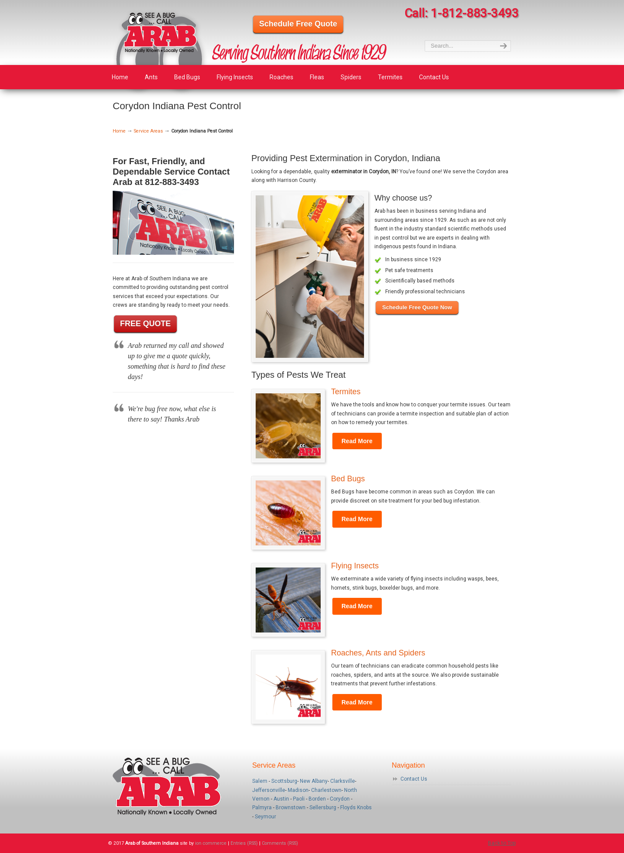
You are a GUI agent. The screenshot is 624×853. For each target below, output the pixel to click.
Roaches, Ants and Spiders (378, 653)
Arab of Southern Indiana (160, 52)
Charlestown (326, 790)
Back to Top (502, 843)
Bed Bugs (348, 478)
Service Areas (148, 131)
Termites (346, 391)
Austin (281, 799)
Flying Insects (355, 565)
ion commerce (211, 843)
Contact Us (413, 779)
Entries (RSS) (244, 843)
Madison (298, 790)
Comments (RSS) (280, 843)
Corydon (340, 799)
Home (119, 131)
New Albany (314, 781)
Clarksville (342, 781)
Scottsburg (284, 781)
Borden (317, 799)
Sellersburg (322, 807)
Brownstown (291, 807)
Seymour (265, 817)
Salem (259, 781)
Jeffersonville (268, 790)
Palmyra (262, 807)
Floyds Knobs (356, 807)
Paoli (299, 799)
